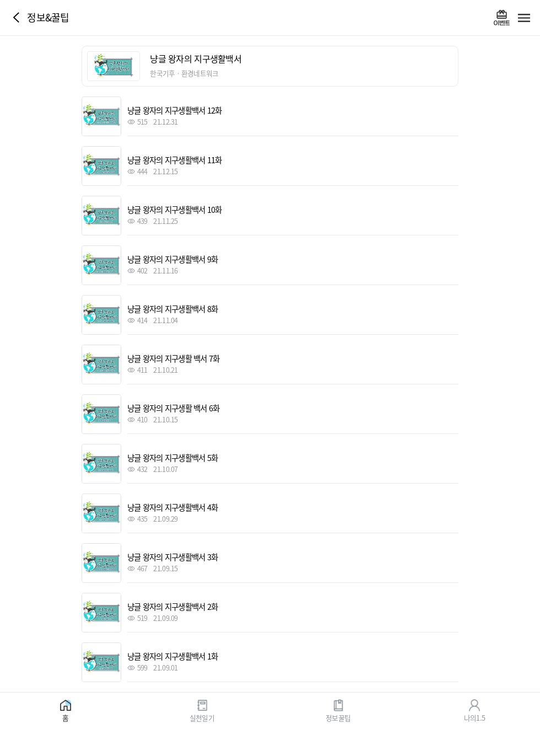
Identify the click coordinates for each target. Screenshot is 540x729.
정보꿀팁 (338, 717)
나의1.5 (474, 717)
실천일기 (202, 717)
